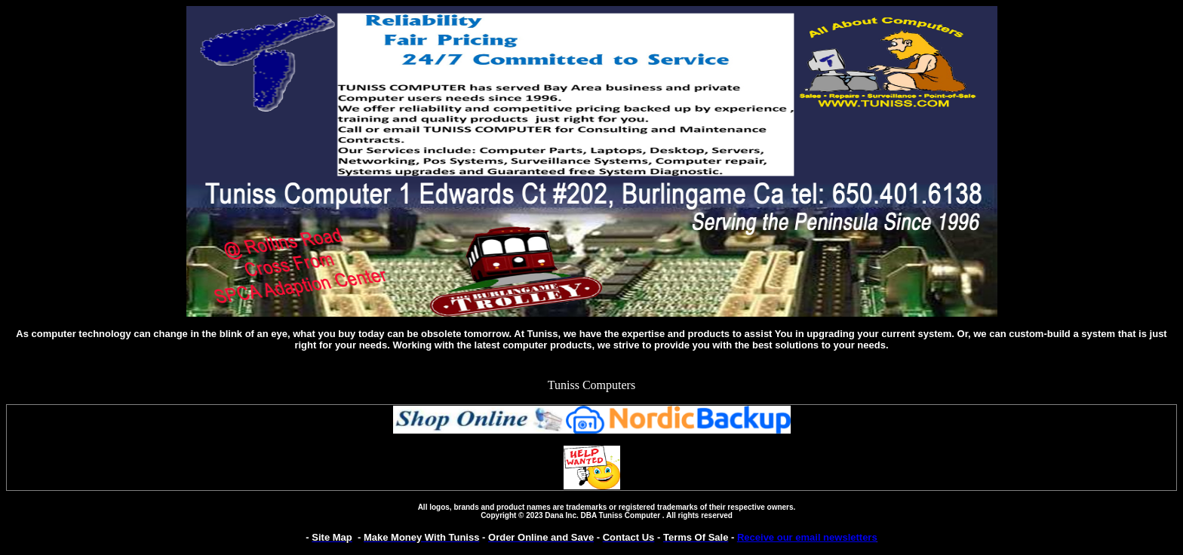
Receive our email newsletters (807, 537)
